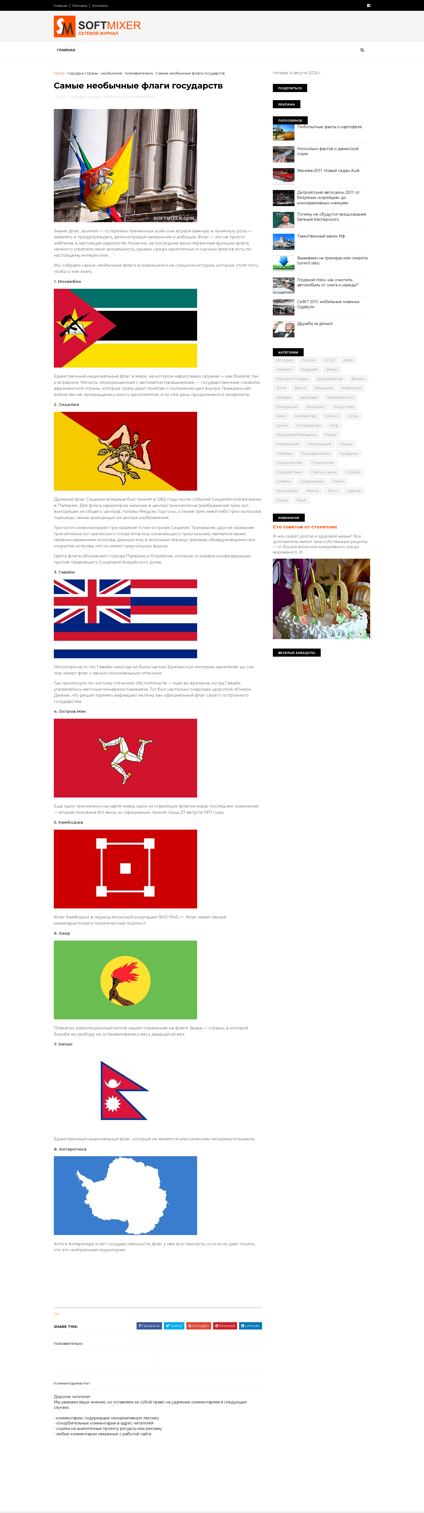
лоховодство (308, 425)
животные (351, 388)
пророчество (290, 462)
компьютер (305, 416)
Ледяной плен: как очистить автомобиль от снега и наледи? (328, 282)
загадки (284, 397)
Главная (60, 6)
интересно (287, 407)
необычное (111, 73)
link (56, 1313)
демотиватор (330, 378)
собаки (353, 472)
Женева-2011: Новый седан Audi (328, 170)
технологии (287, 490)
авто (348, 360)
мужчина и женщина (296, 434)
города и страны (83, 73)
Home (59, 73)
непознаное (319, 444)
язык (301, 500)
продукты (348, 453)
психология (323, 462)
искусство (344, 407)
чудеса (353, 490)
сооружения (312, 481)
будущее (309, 369)
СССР (329, 360)
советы (284, 481)
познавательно (139, 73)
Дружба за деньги (315, 323)
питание (285, 453)
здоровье (309, 397)
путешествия (289, 472)
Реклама (79, 6)
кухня (282, 425)
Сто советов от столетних (305, 527)
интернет (316, 407)
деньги (358, 378)
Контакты (100, 6)
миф (334, 425)
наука (330, 434)
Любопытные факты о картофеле (329, 126)
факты (313, 490)
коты (353, 416)
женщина (324, 388)
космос (332, 416)
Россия (308, 360)
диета (300, 388)
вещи (332, 369)
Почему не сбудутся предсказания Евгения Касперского (331, 217)
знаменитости (340, 397)
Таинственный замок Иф (321, 236)
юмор (282, 500)
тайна (338, 481)
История (285, 360)
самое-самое (324, 472)
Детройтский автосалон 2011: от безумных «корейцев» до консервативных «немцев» (328, 197)
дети (281, 388)
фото (333, 490)
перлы (346, 444)
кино (281, 416)
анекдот (284, 369)
